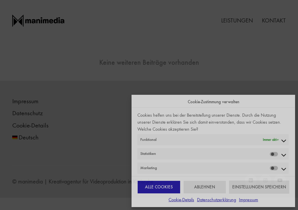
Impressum (248, 199)
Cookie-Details (181, 199)
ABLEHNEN (204, 187)
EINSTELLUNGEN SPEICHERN (259, 187)
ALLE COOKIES (159, 187)
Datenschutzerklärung (216, 199)
